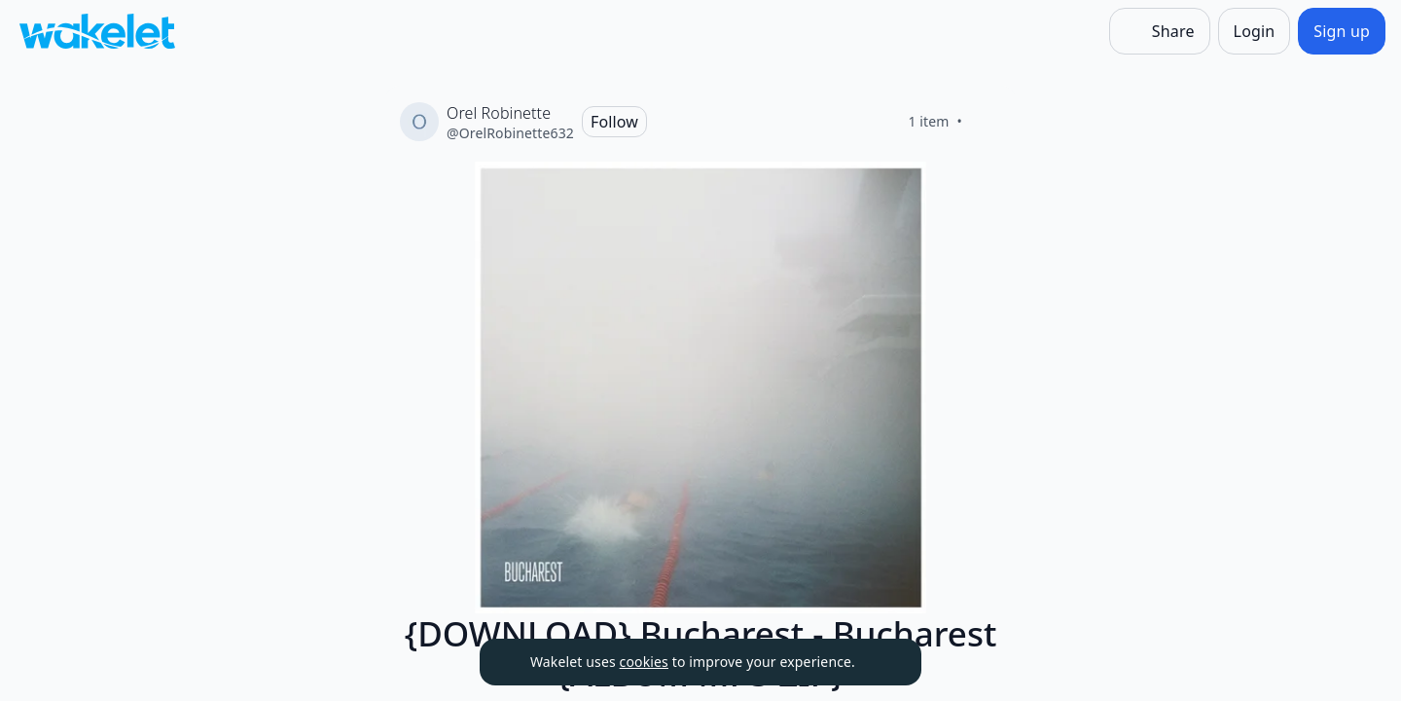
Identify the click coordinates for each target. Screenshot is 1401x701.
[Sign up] (1341, 31)
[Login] (1254, 31)
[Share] (1159, 31)
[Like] (985, 121)
